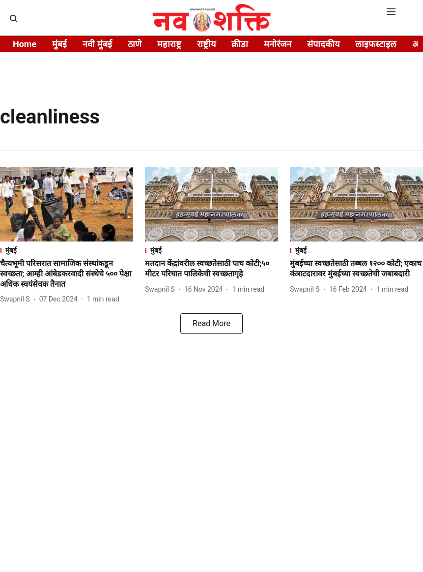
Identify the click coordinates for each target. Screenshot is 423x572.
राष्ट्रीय (206, 44)
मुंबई (59, 44)
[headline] (66, 274)
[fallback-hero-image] (66, 204)
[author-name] (17, 299)
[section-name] (66, 250)
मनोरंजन (277, 44)
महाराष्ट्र (169, 44)
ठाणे (134, 44)
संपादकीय (323, 44)
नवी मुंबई (97, 44)
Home (24, 44)
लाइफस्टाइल (375, 44)
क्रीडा (239, 44)
